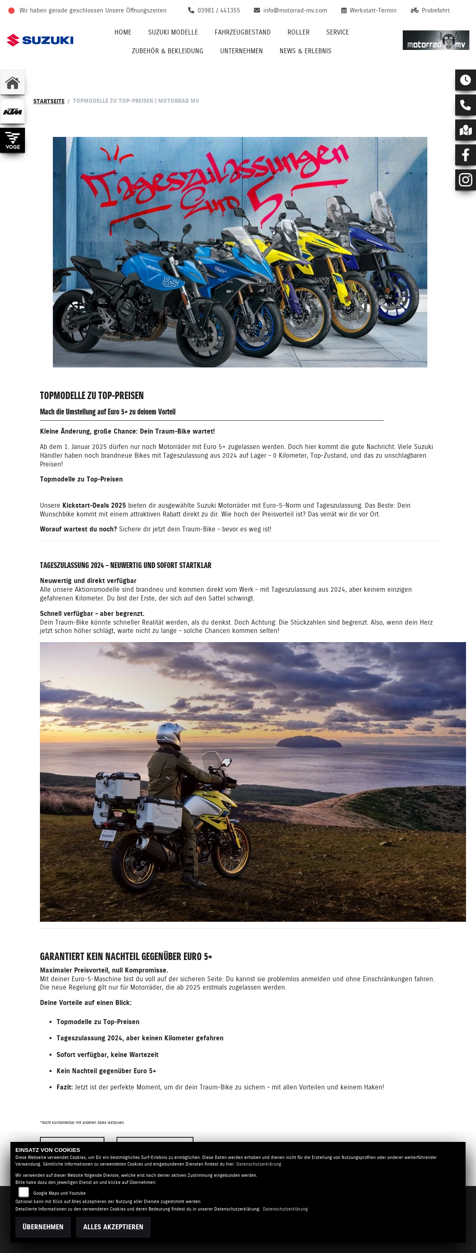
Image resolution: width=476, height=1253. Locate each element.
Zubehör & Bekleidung (167, 51)
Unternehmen (241, 51)
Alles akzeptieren (113, 1227)
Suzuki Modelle (173, 32)
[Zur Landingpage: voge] (12, 140)
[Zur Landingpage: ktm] (12, 111)
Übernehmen (43, 1227)
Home (122, 32)
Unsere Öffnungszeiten (135, 10)
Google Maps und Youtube (59, 1193)
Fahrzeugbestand (243, 32)
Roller (299, 32)
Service (337, 32)
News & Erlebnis (306, 51)
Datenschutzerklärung (258, 1164)
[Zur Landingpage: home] (12, 81)
